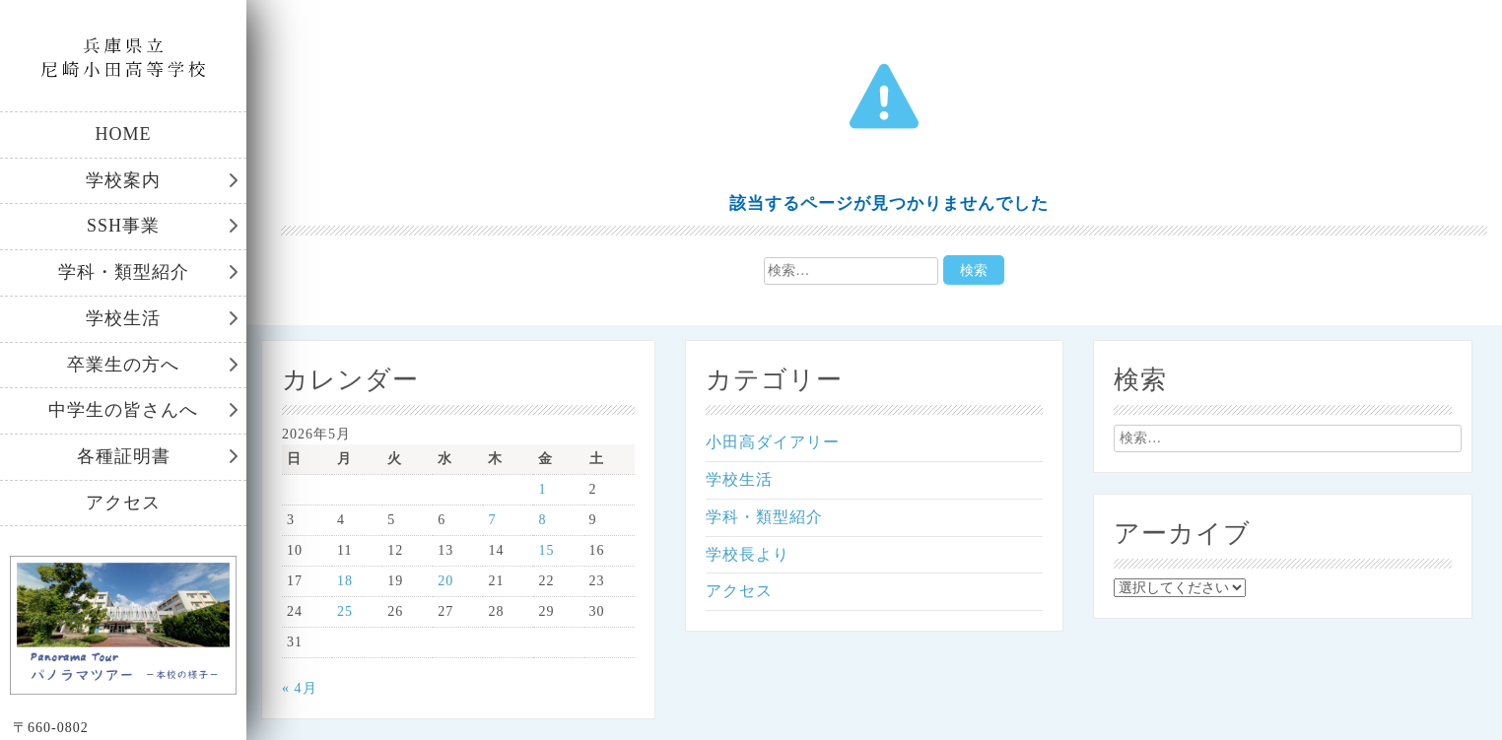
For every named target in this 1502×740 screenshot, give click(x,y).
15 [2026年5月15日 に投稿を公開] (546, 550)
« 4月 (299, 688)
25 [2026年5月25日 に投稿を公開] (345, 611)
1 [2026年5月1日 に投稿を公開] (542, 489)
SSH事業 (123, 225)
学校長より (747, 554)
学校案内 (123, 180)
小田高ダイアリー (773, 442)
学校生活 (123, 318)
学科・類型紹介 (123, 272)
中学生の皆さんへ (123, 410)
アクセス (123, 502)
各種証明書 (124, 456)
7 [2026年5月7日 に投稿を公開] (492, 519)
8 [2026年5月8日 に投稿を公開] (542, 519)
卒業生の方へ (123, 364)
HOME (124, 134)
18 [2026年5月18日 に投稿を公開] (345, 580)
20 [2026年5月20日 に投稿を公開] (445, 580)
